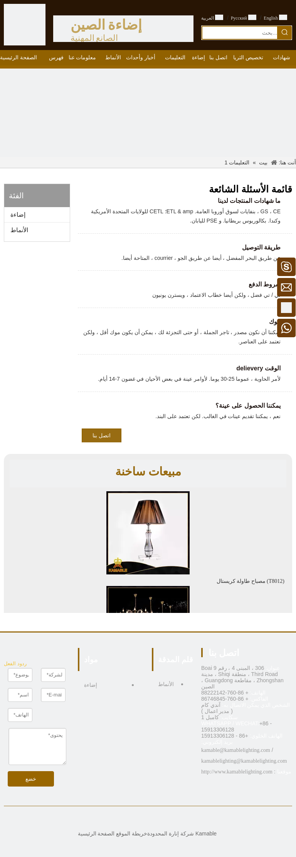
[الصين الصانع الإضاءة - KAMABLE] (24, 24)
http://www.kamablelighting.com (236, 772)
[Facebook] (166, 819)
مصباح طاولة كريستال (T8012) (250, 581)
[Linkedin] (154, 819)
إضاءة (17, 214)
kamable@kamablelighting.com (235, 750)
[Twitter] (142, 819)
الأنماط (19, 230)
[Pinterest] (130, 819)
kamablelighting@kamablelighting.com (244, 761)
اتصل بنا (101, 436)
